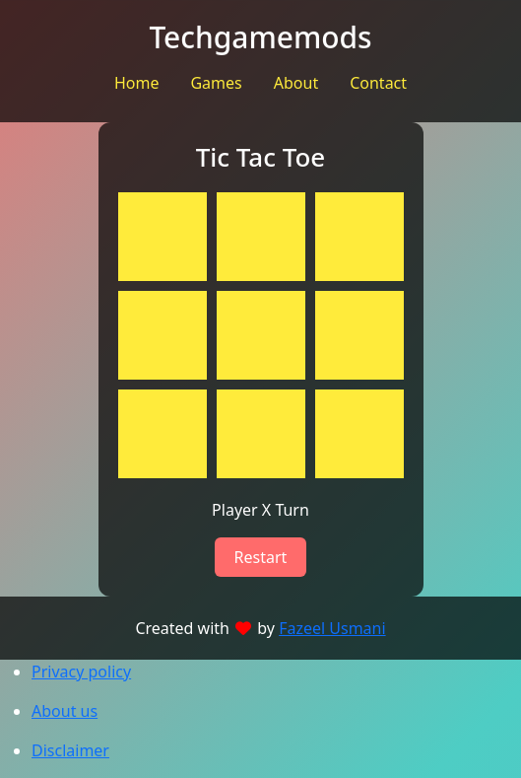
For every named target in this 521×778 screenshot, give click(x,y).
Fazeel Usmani (332, 628)
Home (137, 83)
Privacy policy (81, 671)
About (296, 83)
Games (215, 83)
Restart (261, 557)
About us (65, 711)
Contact (378, 83)
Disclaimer (70, 750)
